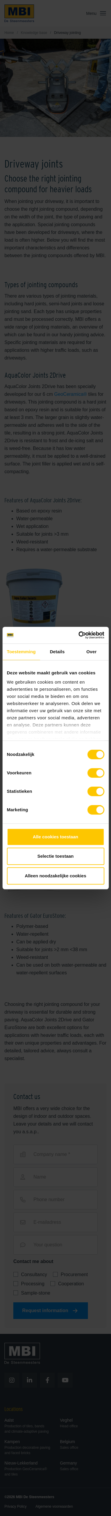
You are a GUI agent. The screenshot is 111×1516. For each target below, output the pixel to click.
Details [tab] (57, 651)
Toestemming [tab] (21, 651)
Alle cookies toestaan (55, 836)
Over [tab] (91, 651)
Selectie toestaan (55, 856)
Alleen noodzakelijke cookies (55, 875)
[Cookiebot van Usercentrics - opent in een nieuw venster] (79, 635)
